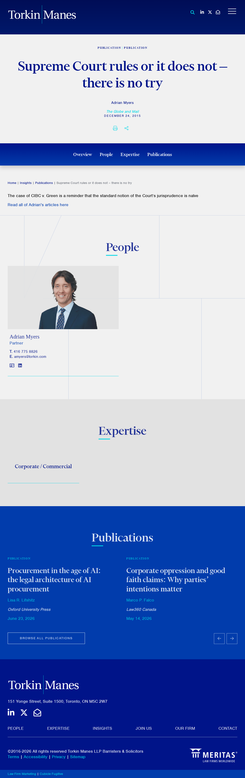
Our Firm (185, 728)
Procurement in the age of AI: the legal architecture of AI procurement (54, 582)
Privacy (59, 756)
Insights (26, 183)
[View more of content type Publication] (109, 48)
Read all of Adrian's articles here (38, 204)
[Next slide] (232, 641)
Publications (159, 154)
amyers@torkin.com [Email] (30, 359)
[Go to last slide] (219, 641)
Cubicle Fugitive (51, 774)
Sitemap (77, 756)
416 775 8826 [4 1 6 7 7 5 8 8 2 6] (26, 354)
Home (12, 183)
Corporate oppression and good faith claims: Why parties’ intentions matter (175, 582)
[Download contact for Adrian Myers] (12, 369)
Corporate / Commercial (43, 467)
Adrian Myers (122, 102)
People (106, 154)
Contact (227, 728)
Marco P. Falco (140, 602)
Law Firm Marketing (22, 774)
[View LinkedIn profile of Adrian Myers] (20, 369)
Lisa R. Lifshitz (21, 602)
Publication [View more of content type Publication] (135, 48)
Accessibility (35, 756)
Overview (82, 154)
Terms (13, 756)
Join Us (144, 728)
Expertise (130, 154)
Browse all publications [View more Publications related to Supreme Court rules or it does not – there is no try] (46, 641)
